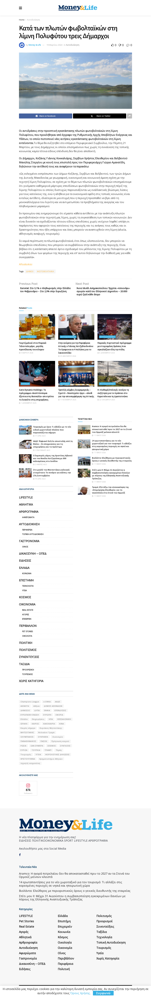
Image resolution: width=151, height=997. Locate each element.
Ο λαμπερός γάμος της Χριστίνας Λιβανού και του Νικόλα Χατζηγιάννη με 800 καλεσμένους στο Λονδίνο (52, 460)
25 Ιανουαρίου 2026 (67, 358)
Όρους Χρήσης (80, 993)
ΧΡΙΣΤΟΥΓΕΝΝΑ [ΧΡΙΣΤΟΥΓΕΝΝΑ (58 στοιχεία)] (28, 760)
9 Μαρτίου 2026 (26, 354)
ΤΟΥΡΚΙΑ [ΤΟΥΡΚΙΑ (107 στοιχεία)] (36, 751)
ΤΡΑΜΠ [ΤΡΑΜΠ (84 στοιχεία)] (48, 751)
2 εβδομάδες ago (41, 452)
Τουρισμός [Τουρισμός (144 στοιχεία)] (26, 756)
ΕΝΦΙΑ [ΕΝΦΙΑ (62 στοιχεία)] (47, 712)
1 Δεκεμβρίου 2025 (27, 405)
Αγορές (25, 616)
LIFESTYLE (26, 499)
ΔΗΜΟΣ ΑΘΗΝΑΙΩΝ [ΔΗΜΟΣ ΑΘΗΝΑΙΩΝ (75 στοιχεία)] (53, 707)
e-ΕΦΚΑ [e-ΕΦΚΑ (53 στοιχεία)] (47, 703)
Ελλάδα (25, 385)
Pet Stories (27, 633)
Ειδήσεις (65, 385)
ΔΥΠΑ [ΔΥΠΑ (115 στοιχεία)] (37, 712)
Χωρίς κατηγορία (31, 682)
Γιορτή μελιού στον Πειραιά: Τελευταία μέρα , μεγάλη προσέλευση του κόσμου (33, 347)
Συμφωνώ (103, 993)
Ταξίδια (24, 665)
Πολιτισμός (28, 651)
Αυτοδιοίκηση (33, 19)
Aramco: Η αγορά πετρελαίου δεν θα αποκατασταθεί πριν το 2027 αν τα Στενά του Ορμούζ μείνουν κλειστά (112, 431)
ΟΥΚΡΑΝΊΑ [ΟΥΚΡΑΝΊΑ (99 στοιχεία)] (43, 738)
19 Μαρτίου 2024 (54, 44)
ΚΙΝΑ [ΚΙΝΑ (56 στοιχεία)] (61, 725)
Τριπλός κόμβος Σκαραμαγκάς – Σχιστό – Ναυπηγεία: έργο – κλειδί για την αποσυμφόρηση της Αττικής (76, 395)
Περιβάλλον (28, 627)
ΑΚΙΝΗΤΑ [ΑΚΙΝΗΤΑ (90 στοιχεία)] (25, 707)
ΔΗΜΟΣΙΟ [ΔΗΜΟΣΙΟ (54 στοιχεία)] (25, 712)
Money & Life (35, 44)
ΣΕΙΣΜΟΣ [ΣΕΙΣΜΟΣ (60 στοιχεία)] (52, 747)
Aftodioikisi (26, 264)
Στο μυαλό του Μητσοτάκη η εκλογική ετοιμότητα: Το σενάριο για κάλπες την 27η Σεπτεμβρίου (52, 474)
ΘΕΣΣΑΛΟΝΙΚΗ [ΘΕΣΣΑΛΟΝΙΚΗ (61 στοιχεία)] (64, 721)
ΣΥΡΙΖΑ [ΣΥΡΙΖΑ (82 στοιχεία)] (24, 751)
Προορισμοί (28, 671)
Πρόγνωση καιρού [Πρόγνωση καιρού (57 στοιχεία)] (60, 743)
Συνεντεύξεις (29, 658)
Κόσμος (25, 599)
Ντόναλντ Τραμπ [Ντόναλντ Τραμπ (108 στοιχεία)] (46, 734)
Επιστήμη (26, 582)
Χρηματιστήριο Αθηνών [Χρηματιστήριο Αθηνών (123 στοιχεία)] (50, 760)
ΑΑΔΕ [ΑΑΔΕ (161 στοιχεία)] (57, 703)
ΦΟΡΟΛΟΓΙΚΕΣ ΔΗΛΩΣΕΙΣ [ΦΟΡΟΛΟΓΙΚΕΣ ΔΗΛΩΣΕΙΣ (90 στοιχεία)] (57, 756)
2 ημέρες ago (40, 466)
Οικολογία (27, 637)
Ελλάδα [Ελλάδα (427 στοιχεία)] (24, 721)
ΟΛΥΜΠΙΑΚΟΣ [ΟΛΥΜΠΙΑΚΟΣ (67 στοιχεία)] (27, 738)
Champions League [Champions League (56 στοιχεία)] (30, 703)
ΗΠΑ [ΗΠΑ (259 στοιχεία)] (51, 721)
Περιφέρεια (27, 531)
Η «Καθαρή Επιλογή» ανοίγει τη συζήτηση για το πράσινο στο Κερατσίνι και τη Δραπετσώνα (113, 395)
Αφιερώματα (28, 519)
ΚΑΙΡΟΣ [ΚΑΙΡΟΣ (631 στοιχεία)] (35, 725)
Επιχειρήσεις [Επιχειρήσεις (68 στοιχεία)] (38, 721)
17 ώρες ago (39, 437)
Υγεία (24, 592)
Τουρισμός (27, 676)
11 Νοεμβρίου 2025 (67, 401)
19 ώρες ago (39, 480)
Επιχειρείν (26, 620)
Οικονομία (27, 606)
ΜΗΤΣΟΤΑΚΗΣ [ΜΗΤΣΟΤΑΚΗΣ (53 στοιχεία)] (27, 734)
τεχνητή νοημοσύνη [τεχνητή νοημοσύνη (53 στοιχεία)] (30, 765)
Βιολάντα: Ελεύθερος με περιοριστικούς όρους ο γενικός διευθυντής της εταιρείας (112, 461)
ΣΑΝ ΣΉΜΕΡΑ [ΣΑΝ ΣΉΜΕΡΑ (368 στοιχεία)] (37, 747)
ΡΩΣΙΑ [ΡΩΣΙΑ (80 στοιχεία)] (23, 747)
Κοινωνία (26, 575)
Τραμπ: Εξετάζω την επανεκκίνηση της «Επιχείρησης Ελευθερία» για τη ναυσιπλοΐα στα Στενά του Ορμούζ (110, 491)
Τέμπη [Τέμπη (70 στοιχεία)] (59, 751)
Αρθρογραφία (28, 513)
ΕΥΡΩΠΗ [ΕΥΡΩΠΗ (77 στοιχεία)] (47, 716)
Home (21, 19)
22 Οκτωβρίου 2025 (106, 401)
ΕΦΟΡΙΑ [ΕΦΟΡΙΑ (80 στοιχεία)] (59, 716)
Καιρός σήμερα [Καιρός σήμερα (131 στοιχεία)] (28, 729)
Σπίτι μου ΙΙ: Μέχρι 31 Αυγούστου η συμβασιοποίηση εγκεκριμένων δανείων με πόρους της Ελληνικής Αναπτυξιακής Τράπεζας (111, 475)
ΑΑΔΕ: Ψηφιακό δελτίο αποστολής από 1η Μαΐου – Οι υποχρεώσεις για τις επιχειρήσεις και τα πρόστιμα (53, 445)
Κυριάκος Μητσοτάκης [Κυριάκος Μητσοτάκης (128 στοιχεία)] (51, 729)
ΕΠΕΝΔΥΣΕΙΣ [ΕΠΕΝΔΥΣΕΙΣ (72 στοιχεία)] (60, 712)
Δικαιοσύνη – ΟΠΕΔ (32, 555)
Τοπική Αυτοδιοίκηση (32, 536)
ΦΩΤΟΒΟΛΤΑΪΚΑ (45, 271)
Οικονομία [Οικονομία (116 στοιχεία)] (57, 738)
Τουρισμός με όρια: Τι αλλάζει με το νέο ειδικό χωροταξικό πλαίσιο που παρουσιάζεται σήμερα (52, 431)
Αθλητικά (26, 506)
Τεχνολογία (28, 587)
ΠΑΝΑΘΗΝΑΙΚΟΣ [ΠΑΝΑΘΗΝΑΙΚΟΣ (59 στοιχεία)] (28, 743)
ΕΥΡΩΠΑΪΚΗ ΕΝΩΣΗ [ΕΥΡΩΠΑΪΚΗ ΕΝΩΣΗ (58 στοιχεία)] (30, 716)
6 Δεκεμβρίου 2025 (106, 354)
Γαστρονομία (29, 338)
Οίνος (25, 548)
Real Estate (27, 611)
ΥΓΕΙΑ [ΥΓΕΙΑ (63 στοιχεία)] (38, 756)
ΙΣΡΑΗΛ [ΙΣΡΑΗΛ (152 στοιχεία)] (24, 725)
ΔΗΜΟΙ (29, 271)
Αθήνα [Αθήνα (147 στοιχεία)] (36, 707)
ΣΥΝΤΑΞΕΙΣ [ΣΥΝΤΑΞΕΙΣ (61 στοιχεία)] (65, 747)
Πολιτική (25, 644)
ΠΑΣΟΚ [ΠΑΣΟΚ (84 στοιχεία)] (43, 743)
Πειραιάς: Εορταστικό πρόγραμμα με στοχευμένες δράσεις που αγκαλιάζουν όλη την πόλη (114, 347)
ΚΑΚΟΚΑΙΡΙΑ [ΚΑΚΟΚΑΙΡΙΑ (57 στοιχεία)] (49, 725)
